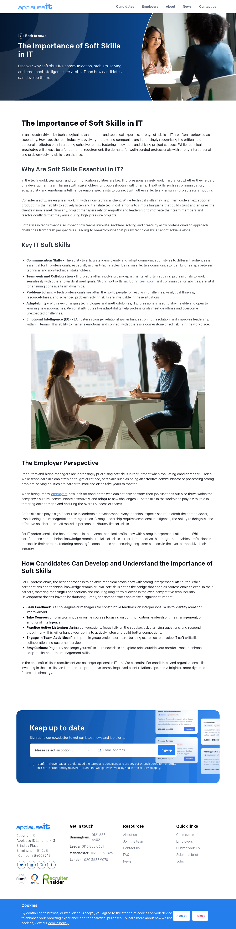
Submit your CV (190, 848)
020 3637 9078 (96, 860)
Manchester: (79, 853)
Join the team (135, 841)
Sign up (166, 750)
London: (76, 860)
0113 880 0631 (93, 846)
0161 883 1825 (102, 853)
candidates (160, 663)
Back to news (32, 36)
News (187, 7)
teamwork (147, 281)
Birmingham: (80, 837)
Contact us (207, 7)
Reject (200, 916)
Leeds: (75, 846)
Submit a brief (189, 855)
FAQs (129, 855)
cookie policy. (58, 923)
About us (131, 835)
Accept (181, 916)
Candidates (187, 835)
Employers (186, 841)
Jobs (182, 861)
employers (59, 494)
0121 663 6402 (99, 837)
